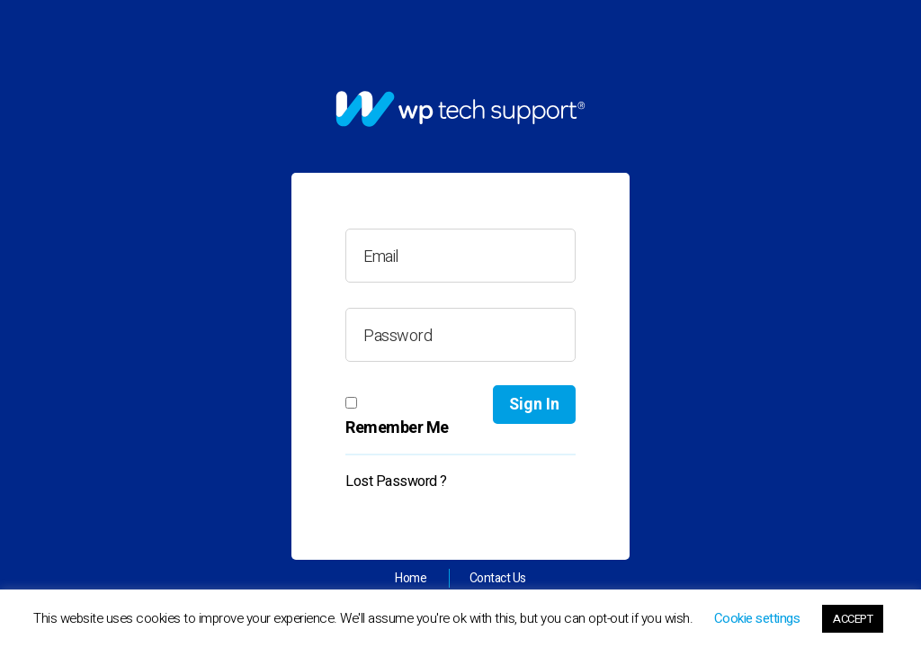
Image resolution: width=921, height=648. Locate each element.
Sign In (534, 404)
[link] (460, 109)
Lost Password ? (396, 481)
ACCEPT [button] (852, 618)
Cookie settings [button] (757, 618)
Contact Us (497, 578)
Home (410, 578)
